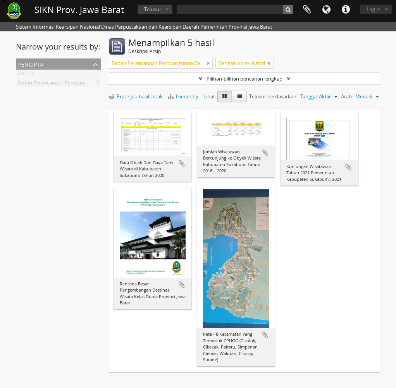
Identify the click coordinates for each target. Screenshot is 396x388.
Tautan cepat (345, 9)
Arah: (347, 96)
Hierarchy (184, 96)
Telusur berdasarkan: (273, 96)
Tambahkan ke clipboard (182, 163)
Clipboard (307, 9)
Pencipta (30, 63)
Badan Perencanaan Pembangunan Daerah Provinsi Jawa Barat (89, 84)
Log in (374, 9)
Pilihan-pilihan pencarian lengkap (244, 78)
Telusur (152, 9)
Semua (25, 74)
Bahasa (326, 9)
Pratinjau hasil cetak (136, 96)
